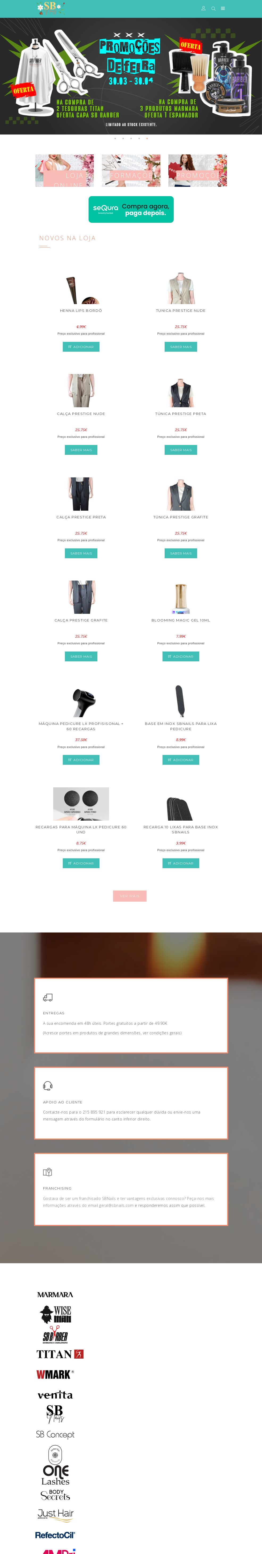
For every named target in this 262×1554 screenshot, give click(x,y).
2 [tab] (123, 138)
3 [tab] (131, 138)
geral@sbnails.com (116, 1205)
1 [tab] (115, 138)
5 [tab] (147, 138)
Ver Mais (130, 896)
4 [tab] (139, 138)
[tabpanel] (131, 76)
